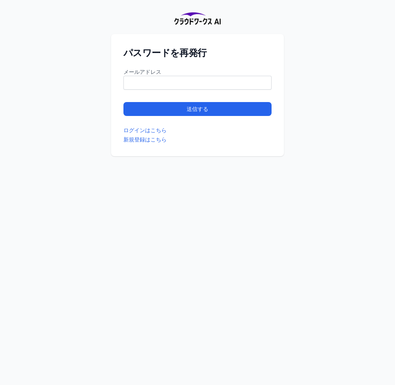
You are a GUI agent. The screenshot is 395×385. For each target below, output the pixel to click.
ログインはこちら (145, 130)
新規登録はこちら (145, 139)
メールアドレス (142, 71)
